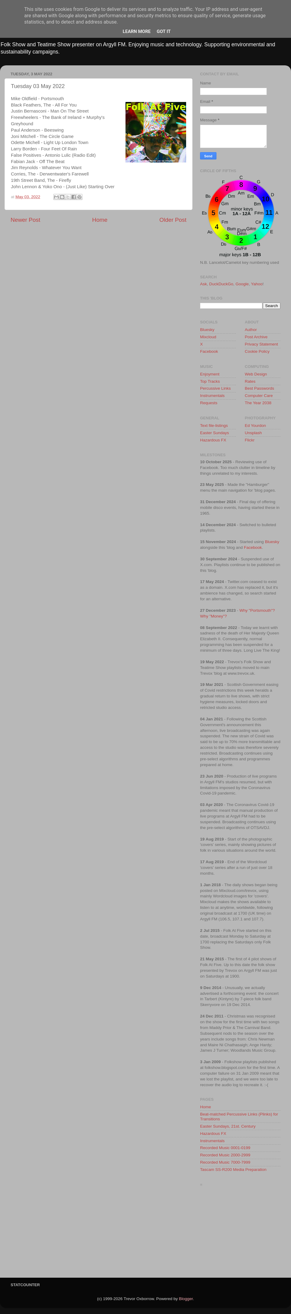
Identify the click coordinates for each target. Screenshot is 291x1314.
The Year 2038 (258, 403)
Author (251, 329)
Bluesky (207, 329)
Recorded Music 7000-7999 (225, 1162)
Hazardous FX (213, 440)
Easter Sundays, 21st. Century (228, 1126)
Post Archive (256, 337)
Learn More (137, 31)
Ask (203, 284)
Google (242, 284)
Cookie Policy (257, 351)
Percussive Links (215, 388)
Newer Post (25, 220)
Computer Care (259, 395)
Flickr (250, 440)
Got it (164, 31)
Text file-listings (214, 425)
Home (99, 220)
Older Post (172, 220)
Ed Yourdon (255, 425)
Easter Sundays (214, 433)
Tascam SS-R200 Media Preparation (233, 1169)
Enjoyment (209, 374)
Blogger (186, 1298)
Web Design (256, 374)
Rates (250, 381)
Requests (208, 403)
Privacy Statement (261, 344)
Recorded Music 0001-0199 (225, 1147)
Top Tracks (210, 381)
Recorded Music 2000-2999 (225, 1155)
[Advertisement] (240, 1234)
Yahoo (257, 284)
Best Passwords (259, 388)
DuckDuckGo (221, 284)
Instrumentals (212, 395)
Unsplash (253, 433)
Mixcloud (208, 337)
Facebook (209, 351)
